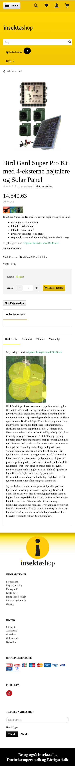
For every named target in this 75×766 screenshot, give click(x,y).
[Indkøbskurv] (37, 52)
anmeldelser (25, 186)
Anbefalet (27, 338)
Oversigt (10, 604)
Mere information (12, 248)
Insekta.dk (47, 754)
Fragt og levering (14, 585)
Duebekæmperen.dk (24, 759)
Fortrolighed (12, 582)
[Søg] (69, 42)
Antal (10, 287)
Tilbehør (40, 338)
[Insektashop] (18, 26)
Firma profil (12, 589)
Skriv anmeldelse (44, 186)
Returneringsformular (16, 600)
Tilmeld (12, 734)
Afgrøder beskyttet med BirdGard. (41, 242)
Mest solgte (55, 338)
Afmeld (24, 734)
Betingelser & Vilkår (16, 597)
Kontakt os (11, 593)
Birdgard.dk (57, 759)
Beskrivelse (11, 338)
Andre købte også (15, 314)
